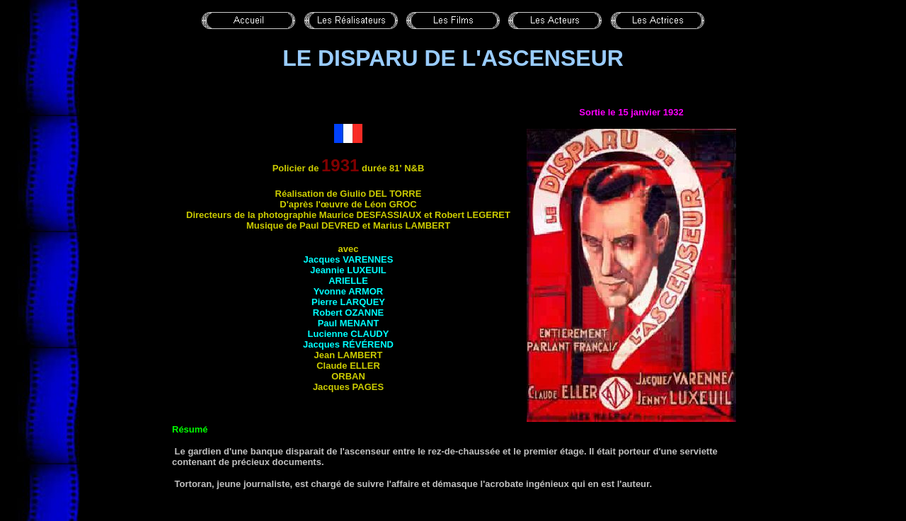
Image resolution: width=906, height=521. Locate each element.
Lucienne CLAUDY (348, 333)
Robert (348, 312)
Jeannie (348, 270)
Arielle (348, 280)
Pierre (348, 302)
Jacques (349, 259)
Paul (348, 323)
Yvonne (348, 291)
